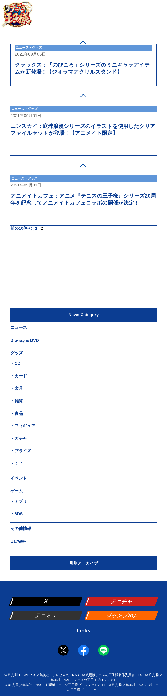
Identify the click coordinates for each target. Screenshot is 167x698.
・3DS (16, 514)
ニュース (18, 327)
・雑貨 (16, 401)
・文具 (16, 388)
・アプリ (18, 501)
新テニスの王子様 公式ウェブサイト (16, 16)
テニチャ (122, 601)
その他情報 (20, 528)
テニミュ (46, 615)
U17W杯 (18, 541)
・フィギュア (22, 426)
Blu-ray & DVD (24, 340)
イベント (18, 478)
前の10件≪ (21, 228)
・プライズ (20, 451)
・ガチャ (18, 438)
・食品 (16, 413)
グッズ (16, 353)
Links (83, 631)
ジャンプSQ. (121, 615)
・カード (18, 376)
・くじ (16, 463)
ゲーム (16, 491)
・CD (15, 363)
